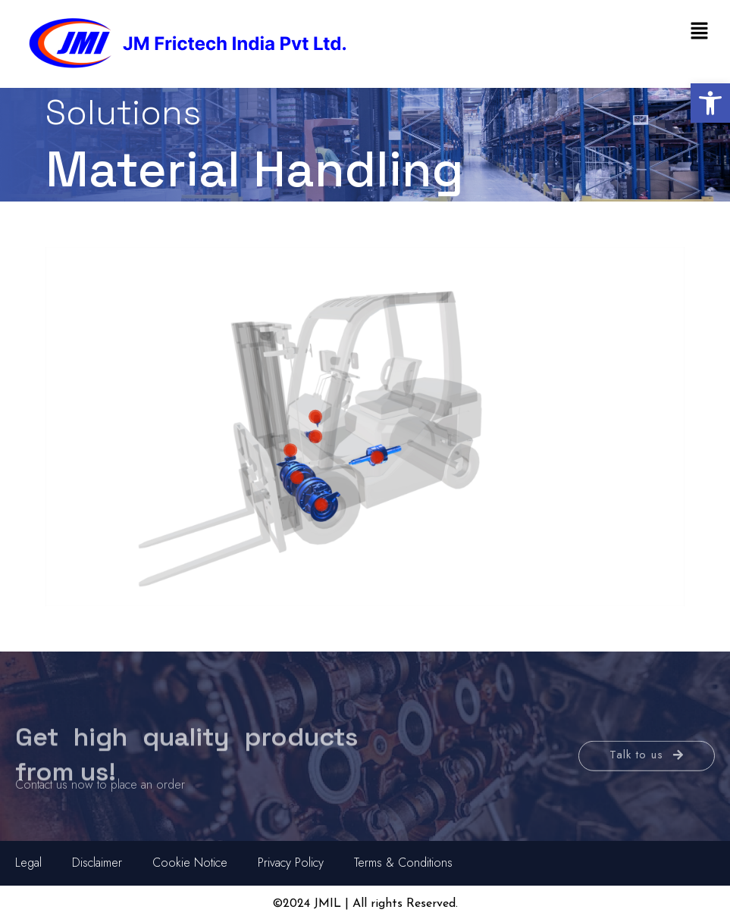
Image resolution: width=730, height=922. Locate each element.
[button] (710, 103)
